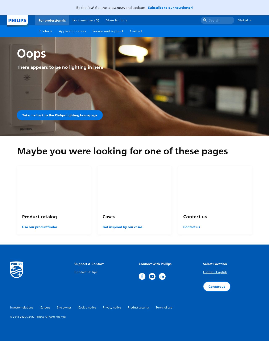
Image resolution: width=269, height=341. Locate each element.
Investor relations (21, 307)
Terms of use (164, 307)
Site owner (64, 307)
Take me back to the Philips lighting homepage (59, 115)
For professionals (52, 20)
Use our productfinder (39, 226)
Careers (45, 307)
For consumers (86, 20)
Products (45, 31)
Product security (138, 307)
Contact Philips (85, 272)
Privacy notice (112, 307)
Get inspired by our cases (122, 226)
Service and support (107, 31)
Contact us (191, 226)
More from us (116, 20)
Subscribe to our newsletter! (170, 7)
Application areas (72, 31)
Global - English (215, 272)
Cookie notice (87, 307)
